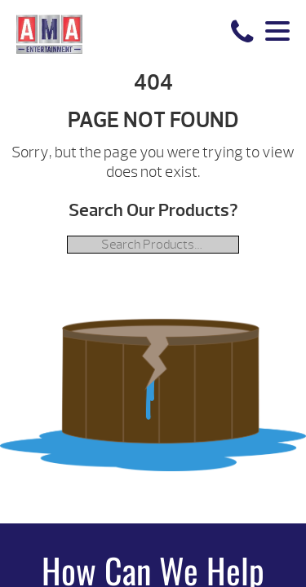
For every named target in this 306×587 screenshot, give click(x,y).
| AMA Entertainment (49, 33)
